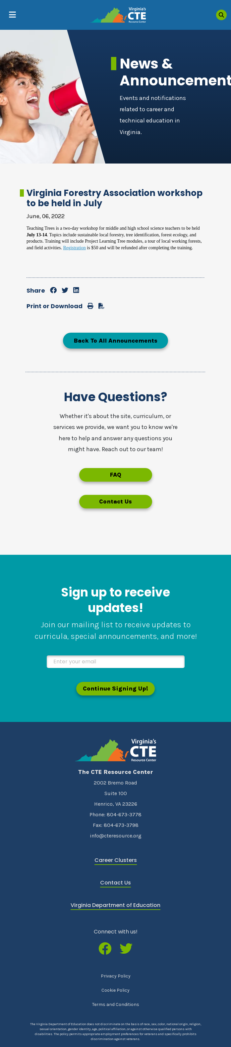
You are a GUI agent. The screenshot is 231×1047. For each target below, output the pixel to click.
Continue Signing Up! (115, 688)
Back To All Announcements (115, 340)
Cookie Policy (115, 990)
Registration (74, 247)
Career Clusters (115, 860)
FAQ (115, 474)
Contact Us (115, 501)
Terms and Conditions (115, 1004)
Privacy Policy (116, 976)
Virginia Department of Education (115, 905)
